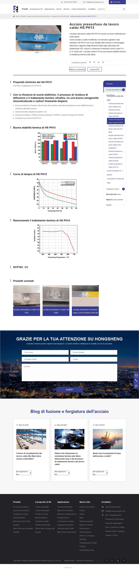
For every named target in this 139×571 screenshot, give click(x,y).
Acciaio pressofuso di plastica (114, 173)
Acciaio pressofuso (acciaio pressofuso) (38, 16)
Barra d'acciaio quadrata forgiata (114, 200)
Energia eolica (63, 518)
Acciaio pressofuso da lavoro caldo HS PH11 (116, 136)
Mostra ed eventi (86, 525)
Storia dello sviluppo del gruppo (45, 530)
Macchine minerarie (65, 510)
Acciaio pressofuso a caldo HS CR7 (115, 152)
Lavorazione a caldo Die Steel (60, 16)
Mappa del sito (69, 560)
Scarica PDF (95, 69)
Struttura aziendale (43, 525)
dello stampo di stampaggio (112, 43)
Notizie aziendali (86, 521)
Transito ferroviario (64, 507)
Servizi (59, 9)
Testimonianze (85, 532)
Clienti (82, 510)
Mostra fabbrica (41, 518)
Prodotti (25, 9)
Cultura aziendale (42, 510)
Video (81, 514)
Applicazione (49, 9)
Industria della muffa (65, 528)
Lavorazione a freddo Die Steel (115, 181)
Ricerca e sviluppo (86, 536)
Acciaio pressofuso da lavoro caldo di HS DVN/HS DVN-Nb (116, 107)
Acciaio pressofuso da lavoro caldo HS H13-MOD (116, 129)
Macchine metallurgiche (67, 514)
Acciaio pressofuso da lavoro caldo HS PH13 (83, 16)
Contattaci (92, 9)
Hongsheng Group (86, 550)
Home (17, 16)
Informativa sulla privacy (85, 560)
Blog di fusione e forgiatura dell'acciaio (69, 411)
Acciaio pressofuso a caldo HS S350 (115, 114)
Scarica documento (87, 507)
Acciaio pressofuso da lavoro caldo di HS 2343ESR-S (116, 145)
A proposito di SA (36, 9)
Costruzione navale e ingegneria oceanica (65, 523)
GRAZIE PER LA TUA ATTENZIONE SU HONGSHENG (69, 339)
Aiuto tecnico (84, 528)
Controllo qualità (42, 521)
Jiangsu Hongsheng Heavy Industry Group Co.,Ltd (39, 560)
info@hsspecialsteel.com (95, 2)
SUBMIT (69, 390)
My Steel (82, 539)
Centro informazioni (78, 9)
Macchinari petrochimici (67, 532)
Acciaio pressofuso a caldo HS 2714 (115, 165)
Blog (81, 518)
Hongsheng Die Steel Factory (88, 544)
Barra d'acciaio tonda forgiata (113, 195)
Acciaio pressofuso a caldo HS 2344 (115, 159)
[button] (37, 52)
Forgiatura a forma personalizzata (112, 190)
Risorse (66, 9)
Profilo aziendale (42, 507)
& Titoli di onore (41, 514)
